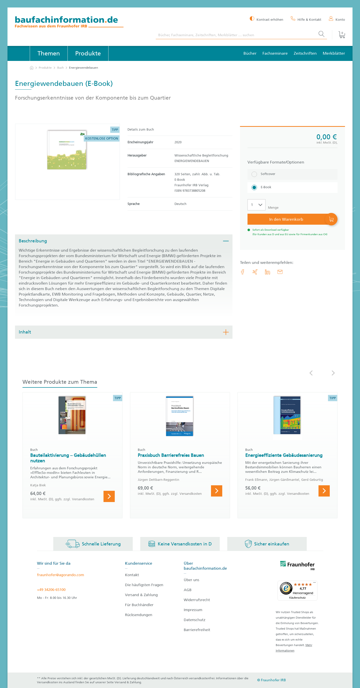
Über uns (191, 580)
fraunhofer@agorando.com (60, 575)
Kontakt (132, 575)
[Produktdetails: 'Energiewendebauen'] (67, 162)
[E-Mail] (280, 271)
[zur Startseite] (32, 68)
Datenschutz (195, 620)
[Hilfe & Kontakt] (306, 19)
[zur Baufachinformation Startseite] (81, 22)
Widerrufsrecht (197, 600)
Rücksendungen (138, 615)
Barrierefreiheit (197, 630)
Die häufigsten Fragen (144, 585)
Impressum (193, 610)
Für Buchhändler (139, 605)
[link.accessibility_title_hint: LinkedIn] (267, 271)
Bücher (250, 53)
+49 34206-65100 (51, 589)
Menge (273, 207)
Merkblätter (334, 53)
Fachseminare (275, 53)
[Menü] (315, 584)
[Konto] (337, 19)
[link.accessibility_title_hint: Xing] (255, 271)
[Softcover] (293, 174)
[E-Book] (293, 187)
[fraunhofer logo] (297, 566)
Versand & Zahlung (141, 595)
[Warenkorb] (338, 34)
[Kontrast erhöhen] (266, 19)
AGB (188, 590)
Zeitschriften (305, 53)
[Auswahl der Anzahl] (257, 204)
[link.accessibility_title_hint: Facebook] (242, 271)
